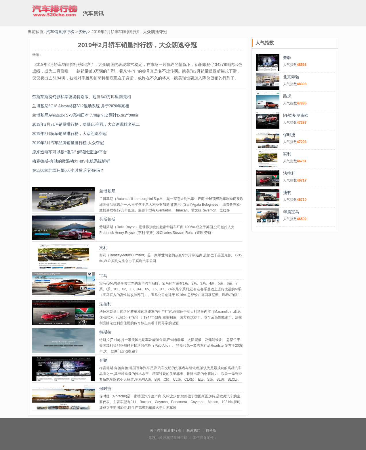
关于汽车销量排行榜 (165, 430)
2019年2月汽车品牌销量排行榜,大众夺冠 (68, 143)
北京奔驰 (291, 77)
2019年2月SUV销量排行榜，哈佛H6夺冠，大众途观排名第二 (86, 124)
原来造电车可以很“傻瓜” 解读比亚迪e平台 (69, 152)
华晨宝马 (291, 211)
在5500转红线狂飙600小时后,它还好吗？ (68, 170)
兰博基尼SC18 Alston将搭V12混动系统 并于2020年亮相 (80, 106)
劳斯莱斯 (107, 219)
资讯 (83, 31)
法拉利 (105, 304)
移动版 (211, 430)
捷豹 (287, 192)
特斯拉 (105, 332)
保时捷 (105, 388)
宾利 (103, 247)
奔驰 (103, 360)
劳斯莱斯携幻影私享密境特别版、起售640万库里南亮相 (81, 97)
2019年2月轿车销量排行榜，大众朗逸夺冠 (69, 133)
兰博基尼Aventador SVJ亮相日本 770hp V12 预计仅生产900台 (85, 115)
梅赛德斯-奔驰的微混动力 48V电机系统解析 (71, 161)
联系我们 (193, 430)
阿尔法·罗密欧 (295, 115)
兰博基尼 (107, 191)
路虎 (287, 96)
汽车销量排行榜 (60, 31)
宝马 (103, 275)
